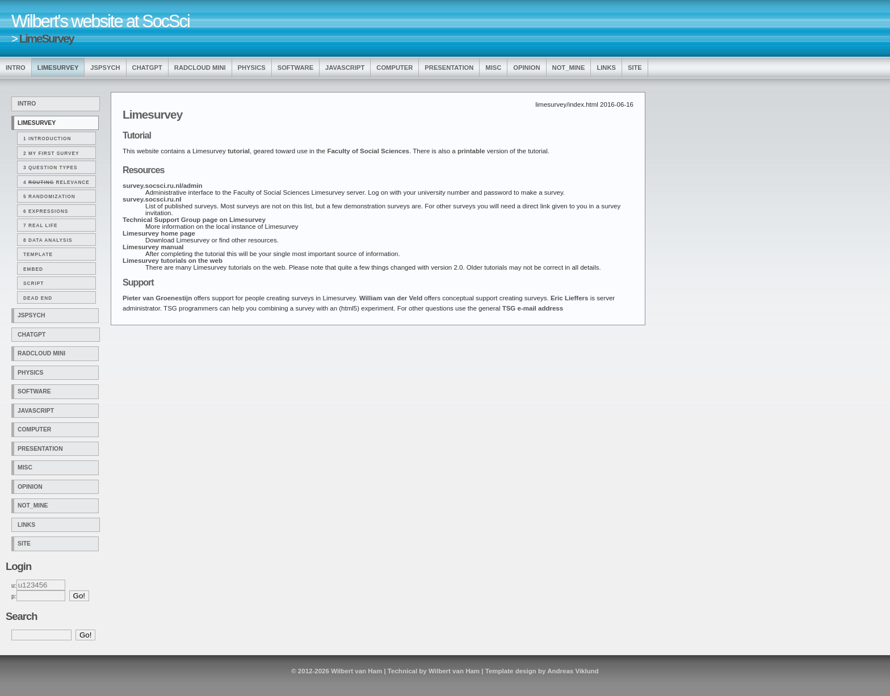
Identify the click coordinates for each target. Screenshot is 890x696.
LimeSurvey (46, 38)
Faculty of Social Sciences (368, 151)
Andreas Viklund (573, 671)
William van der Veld (390, 298)
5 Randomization (49, 196)
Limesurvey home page (159, 233)
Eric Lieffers (570, 298)
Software (295, 67)
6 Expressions (45, 211)
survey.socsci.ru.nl (152, 199)
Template (38, 254)
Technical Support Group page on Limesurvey (194, 219)
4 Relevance (56, 182)
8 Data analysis (47, 240)
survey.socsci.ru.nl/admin (163, 185)
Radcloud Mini (200, 67)
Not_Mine (568, 67)
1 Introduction (47, 138)
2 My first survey (51, 153)
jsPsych (105, 67)
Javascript (344, 67)
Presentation (449, 67)
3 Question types (50, 167)
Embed (33, 269)
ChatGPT (147, 67)
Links (606, 67)
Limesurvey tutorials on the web (172, 260)
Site (635, 67)
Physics (252, 67)
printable (471, 151)
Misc (493, 67)
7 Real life (40, 225)
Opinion (526, 67)
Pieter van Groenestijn (157, 298)
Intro (16, 67)
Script (33, 283)
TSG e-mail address (533, 308)
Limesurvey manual (153, 247)
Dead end (37, 298)
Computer (394, 67)
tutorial (239, 151)
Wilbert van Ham (356, 671)
